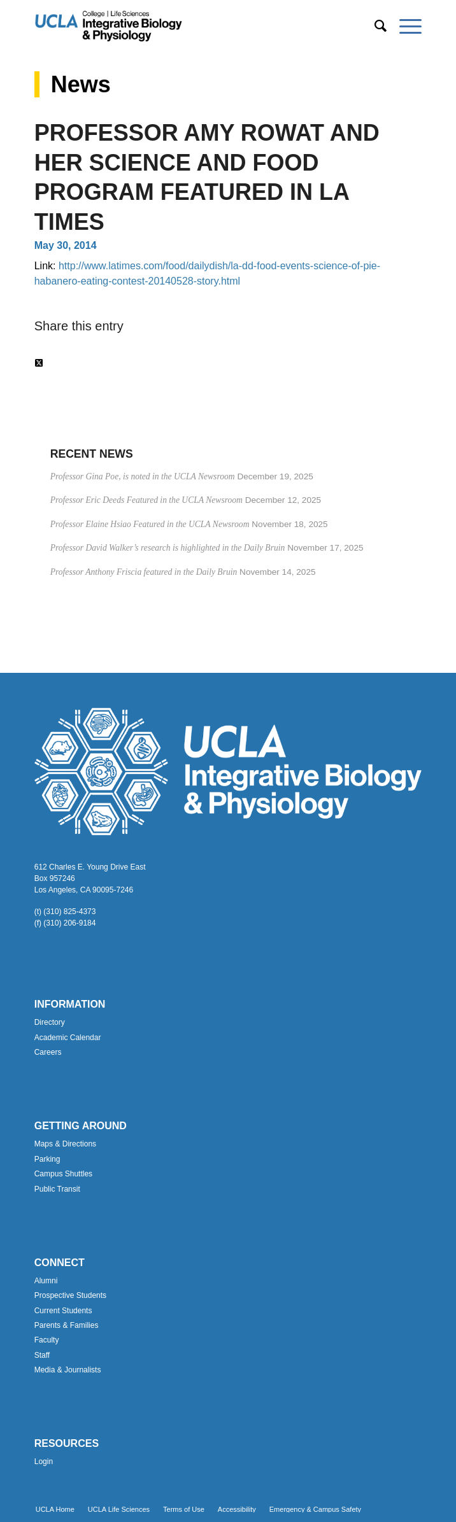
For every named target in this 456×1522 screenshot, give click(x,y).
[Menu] (404, 26)
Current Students (63, 1310)
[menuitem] (374, 26)
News (81, 84)
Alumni (46, 1280)
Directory (49, 1022)
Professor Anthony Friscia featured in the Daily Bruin (144, 572)
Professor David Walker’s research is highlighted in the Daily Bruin (167, 548)
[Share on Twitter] (39, 363)
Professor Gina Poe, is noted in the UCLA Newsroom (142, 476)
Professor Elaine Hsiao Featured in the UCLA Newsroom (150, 524)
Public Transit (57, 1189)
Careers (48, 1052)
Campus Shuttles (63, 1173)
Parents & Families (66, 1325)
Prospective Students (70, 1295)
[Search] (374, 26)
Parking (47, 1159)
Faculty (46, 1339)
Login (43, 1461)
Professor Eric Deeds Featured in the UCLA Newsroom (146, 500)
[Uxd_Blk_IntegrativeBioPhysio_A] (189, 26)
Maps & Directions (65, 1143)
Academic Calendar (67, 1037)
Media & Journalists (67, 1369)
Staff (42, 1355)
